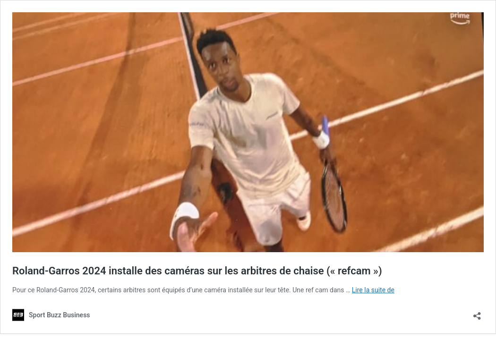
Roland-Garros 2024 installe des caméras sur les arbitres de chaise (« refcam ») (197, 271)
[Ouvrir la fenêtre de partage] (477, 313)
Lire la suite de (373, 290)
